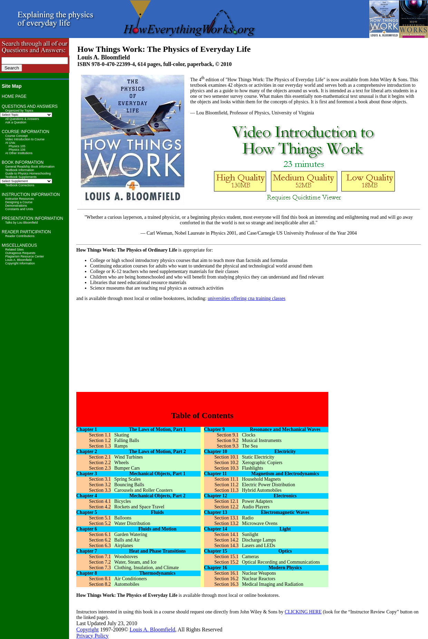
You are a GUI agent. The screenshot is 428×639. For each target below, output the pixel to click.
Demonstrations (16, 205)
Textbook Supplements (21, 177)
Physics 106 (17, 149)
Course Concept (16, 136)
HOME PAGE (14, 96)
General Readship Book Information (30, 166)
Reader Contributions (20, 236)
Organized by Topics (19, 110)
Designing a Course (18, 202)
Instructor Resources (19, 198)
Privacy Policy (92, 636)
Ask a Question (15, 122)
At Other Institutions (18, 153)
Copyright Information (20, 263)
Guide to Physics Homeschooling (28, 173)
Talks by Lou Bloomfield (21, 222)
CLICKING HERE (303, 611)
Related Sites (14, 249)
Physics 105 (17, 146)
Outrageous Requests (20, 253)
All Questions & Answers (22, 119)
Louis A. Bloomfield (18, 260)
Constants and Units (19, 209)
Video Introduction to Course (25, 139)
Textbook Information (19, 170)
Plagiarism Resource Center (24, 256)
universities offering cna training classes (246, 298)
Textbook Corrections (20, 185)
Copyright (87, 629)
